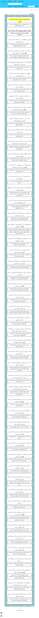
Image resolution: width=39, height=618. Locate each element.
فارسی (37, 9)
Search (20, 3)
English (31, 9)
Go (33, 6)
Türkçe (34, 9)
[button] (10, 1)
